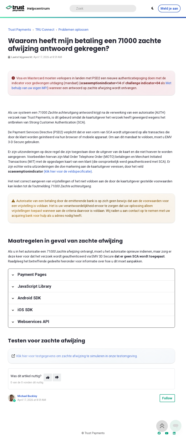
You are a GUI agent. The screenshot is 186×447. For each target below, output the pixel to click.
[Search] (103, 8)
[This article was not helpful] (57, 377)
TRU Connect (44, 29)
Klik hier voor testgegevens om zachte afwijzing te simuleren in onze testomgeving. (77, 356)
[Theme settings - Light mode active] (152, 8)
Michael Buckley (27, 396)
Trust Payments (19, 29)
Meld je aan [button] (169, 8)
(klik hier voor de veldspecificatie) (68, 171)
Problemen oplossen (73, 29)
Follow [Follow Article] (167, 398)
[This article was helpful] (48, 377)
